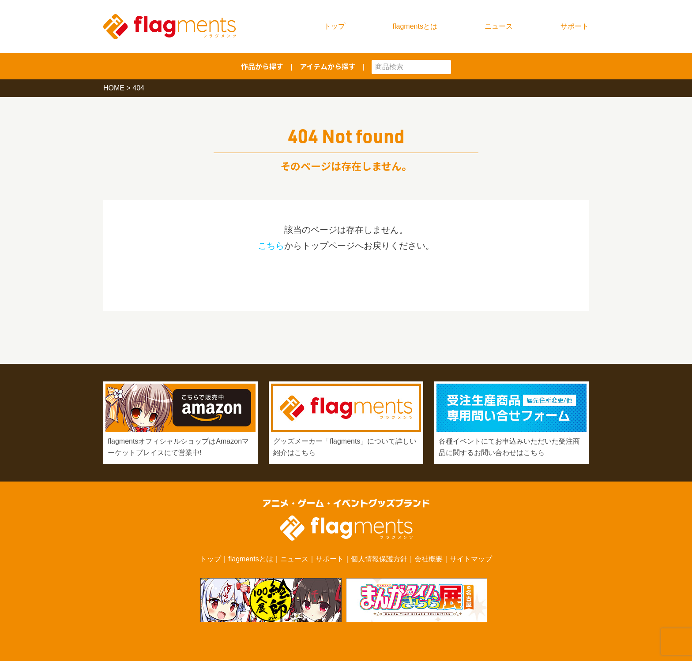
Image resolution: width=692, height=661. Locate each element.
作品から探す (262, 66)
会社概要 (428, 559)
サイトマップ (471, 559)
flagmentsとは (415, 26)
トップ (334, 26)
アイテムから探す (328, 66)
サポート (574, 26)
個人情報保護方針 (379, 559)
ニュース (499, 26)
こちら (271, 245)
